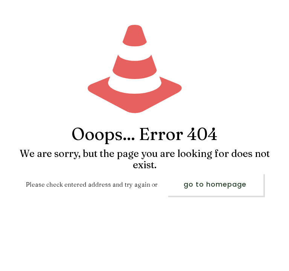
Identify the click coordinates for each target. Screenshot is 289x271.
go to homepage (215, 184)
